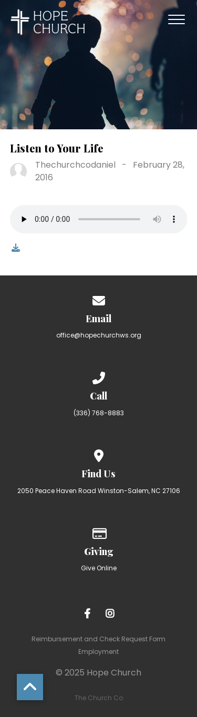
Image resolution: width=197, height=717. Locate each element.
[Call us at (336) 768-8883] (99, 376)
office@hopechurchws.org (98, 335)
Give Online (99, 568)
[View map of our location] (99, 453)
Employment (98, 651)
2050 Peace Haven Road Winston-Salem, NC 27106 (98, 490)
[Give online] (99, 531)
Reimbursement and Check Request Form (98, 638)
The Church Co (99, 697)
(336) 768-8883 (99, 412)
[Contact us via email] (99, 298)
